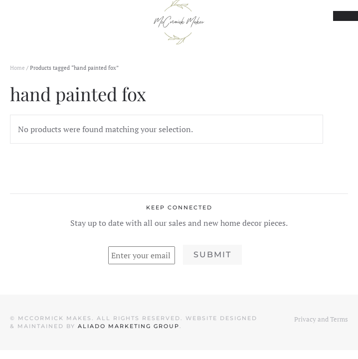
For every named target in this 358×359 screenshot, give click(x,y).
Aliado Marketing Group (128, 326)
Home (17, 67)
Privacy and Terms (321, 319)
